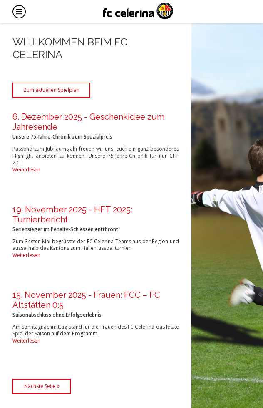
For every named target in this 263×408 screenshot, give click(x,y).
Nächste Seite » (42, 386)
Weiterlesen (26, 169)
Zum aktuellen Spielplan (51, 89)
